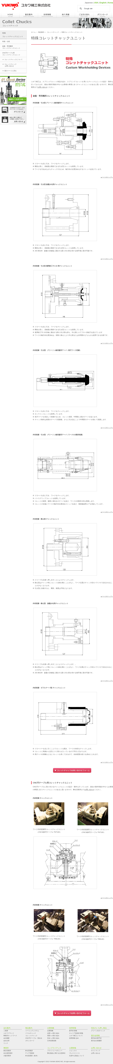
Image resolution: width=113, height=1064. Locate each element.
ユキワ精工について (76, 1035)
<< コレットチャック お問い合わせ (9, 65)
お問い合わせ (42, 87)
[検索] (93, 8)
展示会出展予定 (96, 1038)
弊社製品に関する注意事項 (56, 1053)
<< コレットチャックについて (12, 59)
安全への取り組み (53, 1038)
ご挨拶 (5, 1031)
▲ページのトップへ (107, 177)
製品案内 (41, 32)
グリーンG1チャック (98, 1031)
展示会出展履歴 (96, 1041)
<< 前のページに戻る (9, 71)
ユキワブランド (8, 1033)
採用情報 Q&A (74, 1038)
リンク (5, 1043)
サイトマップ (95, 1050)
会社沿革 (6, 1041)
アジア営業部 (29, 1053)
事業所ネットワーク (10, 1035)
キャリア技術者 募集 (76, 1033)
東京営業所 (7, 1050)
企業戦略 (50, 1031)
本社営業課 (29, 1050)
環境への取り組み (53, 1035)
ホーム (33, 32)
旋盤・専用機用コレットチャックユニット (11, 47)
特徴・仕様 (6, 41)
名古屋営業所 (7, 1053)
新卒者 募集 (73, 1031)
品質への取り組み (53, 1033)
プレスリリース (74, 1053)
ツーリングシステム (32, 1031)
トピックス (73, 1050)
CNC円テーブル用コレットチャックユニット (11, 54)
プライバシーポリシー (54, 1050)
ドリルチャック (30, 1033)
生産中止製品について (76, 1056)
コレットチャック (53, 32)
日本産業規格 (51, 1041)
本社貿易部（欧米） (32, 1056)
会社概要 (6, 1038)
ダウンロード (29, 1041)
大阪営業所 (7, 1056)
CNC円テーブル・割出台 (33, 1038)
